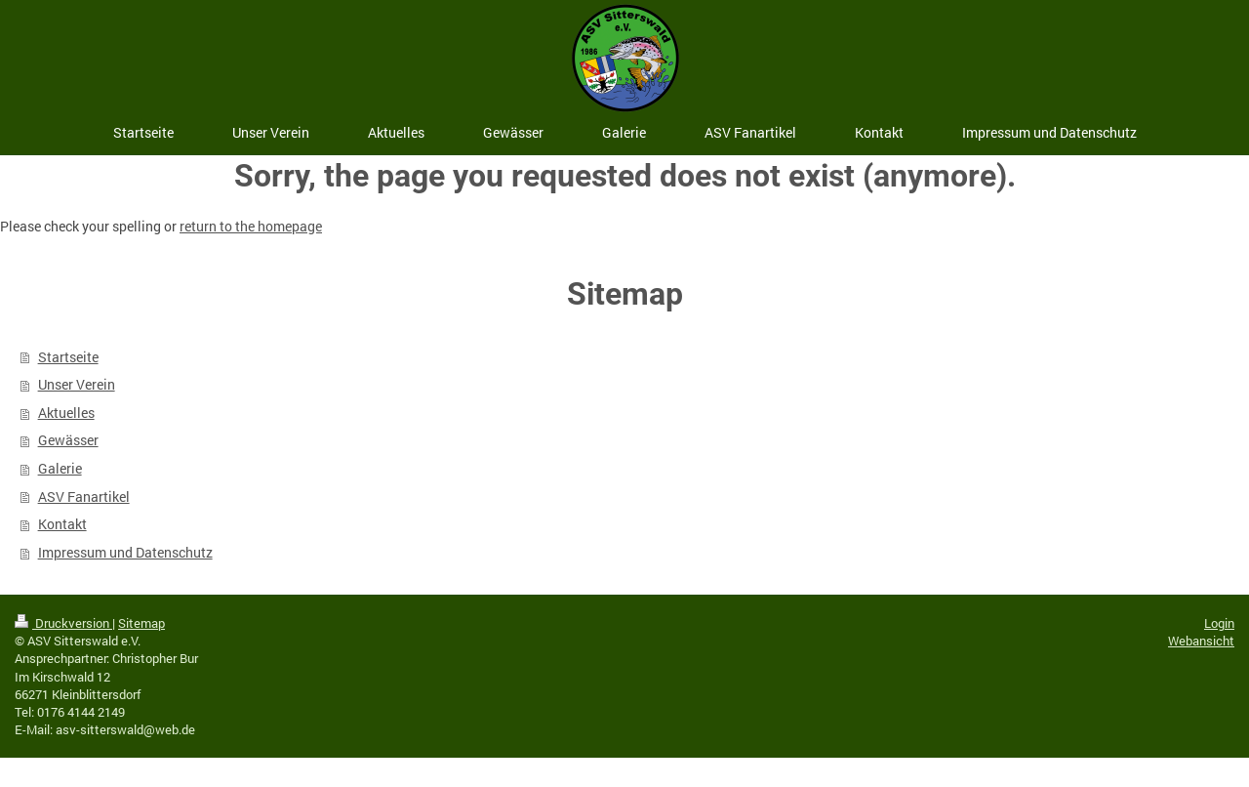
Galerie (60, 468)
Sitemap (141, 623)
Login (1219, 623)
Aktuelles (66, 412)
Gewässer (68, 440)
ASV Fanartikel (84, 496)
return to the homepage (251, 226)
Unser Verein (76, 384)
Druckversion (63, 623)
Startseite (68, 357)
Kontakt (62, 524)
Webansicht (1201, 640)
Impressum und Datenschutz (125, 552)
